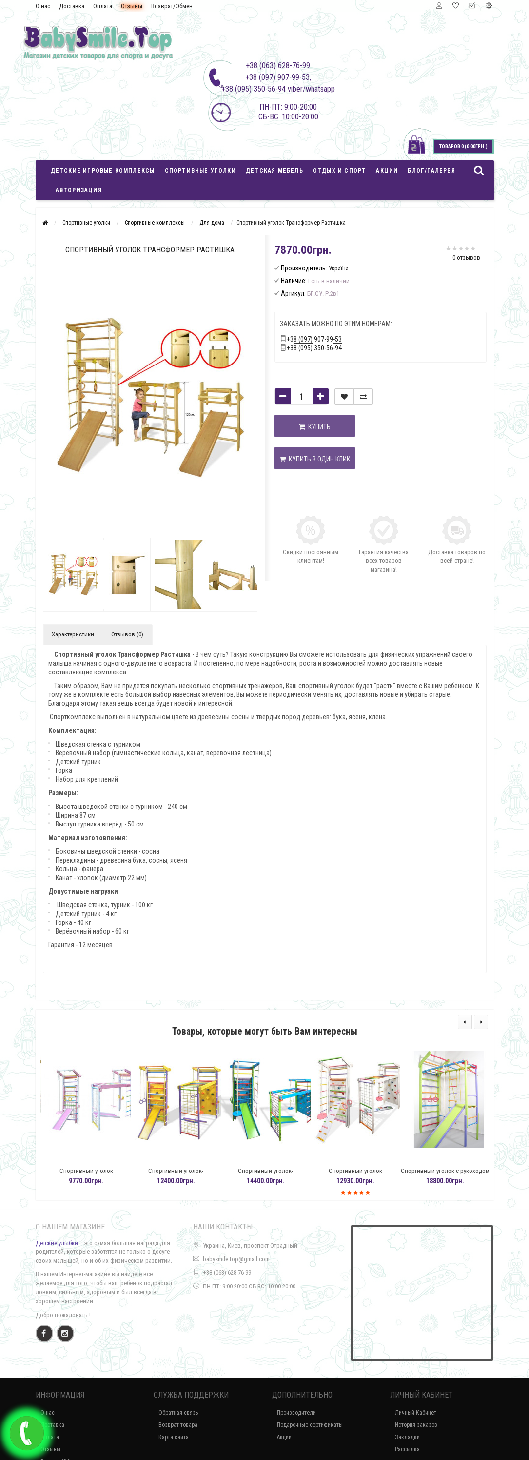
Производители (296, 1412)
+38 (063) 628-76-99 (227, 1272)
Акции (387, 170)
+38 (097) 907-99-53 (314, 339)
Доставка (71, 6)
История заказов (416, 1425)
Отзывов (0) (127, 634)
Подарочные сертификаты (310, 1425)
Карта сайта (173, 1437)
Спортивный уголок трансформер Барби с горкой (98, 1175)
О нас (43, 6)
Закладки (407, 1437)
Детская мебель (274, 170)
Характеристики (73, 634)
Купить (315, 427)
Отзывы (131, 6)
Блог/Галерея (431, 170)
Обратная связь (178, 1412)
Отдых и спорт (340, 170)
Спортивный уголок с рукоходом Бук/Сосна (457, 1175)
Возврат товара (177, 1425)
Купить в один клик (314, 459)
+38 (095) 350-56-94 (314, 348)
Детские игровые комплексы (103, 170)
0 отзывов (466, 257)
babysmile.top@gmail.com (236, 1259)
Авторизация (79, 190)
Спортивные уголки (200, 170)
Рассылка (407, 1449)
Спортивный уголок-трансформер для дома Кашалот (278, 1175)
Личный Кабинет (415, 1412)
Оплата (102, 6)
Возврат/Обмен (172, 6)
